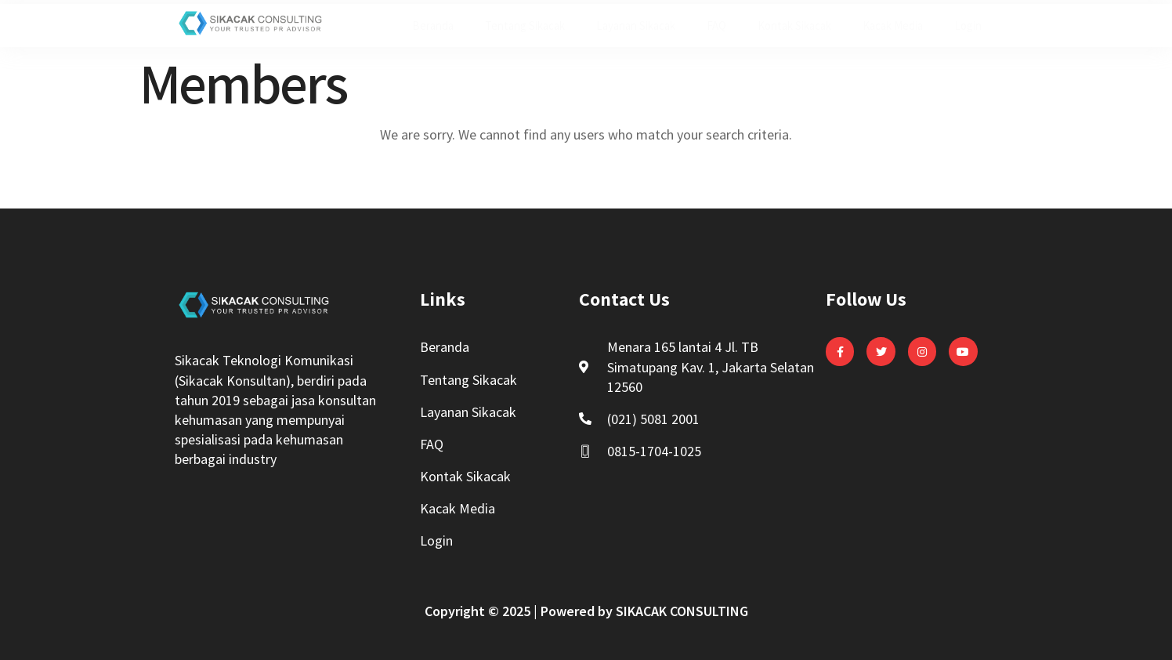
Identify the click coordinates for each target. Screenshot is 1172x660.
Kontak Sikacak (794, 25)
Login (968, 25)
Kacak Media (893, 25)
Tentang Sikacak (525, 25)
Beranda (433, 25)
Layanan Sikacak (635, 25)
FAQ (716, 25)
